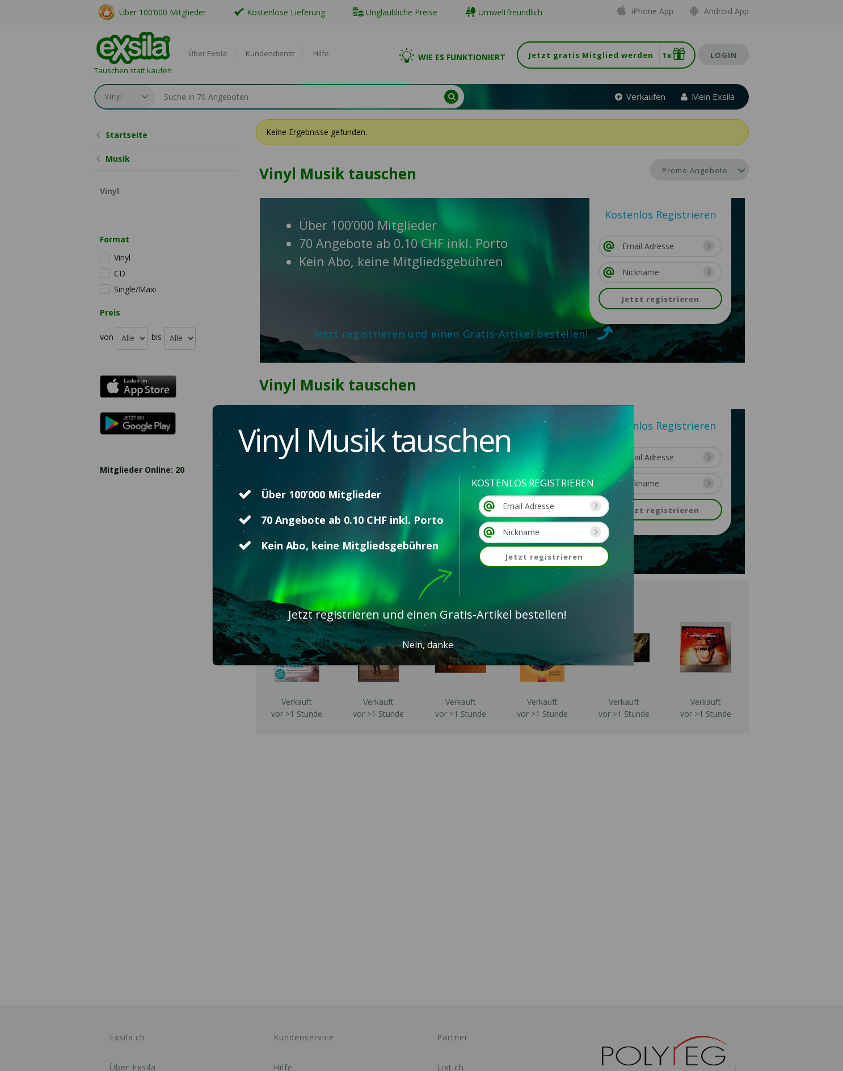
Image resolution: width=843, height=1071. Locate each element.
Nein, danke (427, 645)
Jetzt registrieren (544, 557)
